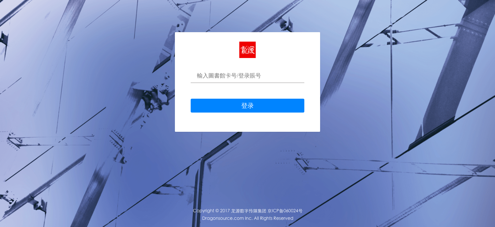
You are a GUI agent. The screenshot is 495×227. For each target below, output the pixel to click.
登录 (247, 105)
